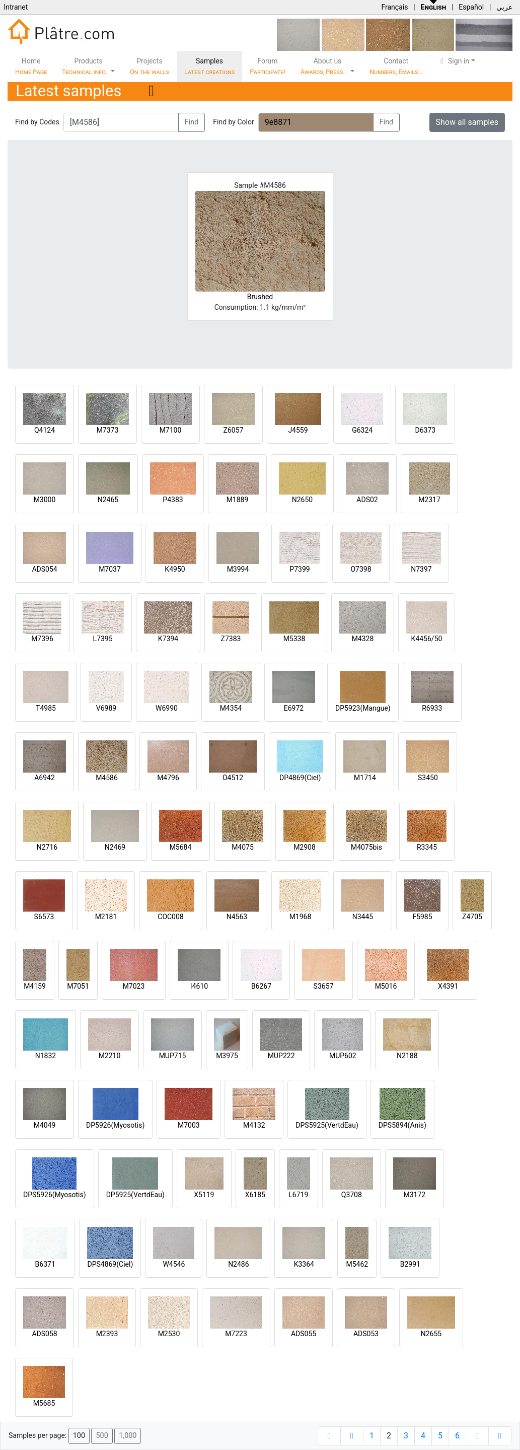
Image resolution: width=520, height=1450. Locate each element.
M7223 (236, 1334)
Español (471, 7)
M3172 (414, 1195)
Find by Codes (37, 122)
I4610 (199, 986)
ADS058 (44, 1334)
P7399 (299, 569)
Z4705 (472, 917)
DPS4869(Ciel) (110, 1264)
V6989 (106, 708)
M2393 (107, 1334)
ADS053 (366, 1334)
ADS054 (44, 569)
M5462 (357, 1264)
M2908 (304, 847)
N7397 (421, 569)
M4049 (45, 1125)
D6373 (425, 430)
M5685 (44, 1403)
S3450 (428, 778)
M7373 (108, 430)
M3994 (238, 569)
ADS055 (303, 1334)
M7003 (189, 1125)
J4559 (298, 430)
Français (394, 7)
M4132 (254, 1125)
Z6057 (234, 430)
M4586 (107, 778)
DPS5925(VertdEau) (326, 1125)
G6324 (362, 430)
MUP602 (342, 1056)
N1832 (45, 1056)
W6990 (167, 708)
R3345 (427, 847)
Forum (267, 66)
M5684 (181, 847)
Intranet (16, 7)
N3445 (362, 917)
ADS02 (367, 500)
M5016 (386, 986)
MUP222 (281, 1056)
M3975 (227, 1056)
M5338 (294, 639)
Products (85, 66)
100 (79, 1435)
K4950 (175, 569)
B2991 (410, 1264)
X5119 (204, 1195)
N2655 (431, 1334)
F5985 (422, 917)
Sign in (453, 61)
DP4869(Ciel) (300, 778)
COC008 (170, 917)
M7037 (110, 569)
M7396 (42, 639)
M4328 (363, 639)
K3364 (304, 1264)
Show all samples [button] (467, 122)
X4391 (448, 986)
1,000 (127, 1435)
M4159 (35, 986)
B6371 (45, 1264)
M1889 (238, 500)
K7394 (168, 639)
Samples (209, 66)
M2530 (169, 1334)
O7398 (360, 569)
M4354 (231, 708)
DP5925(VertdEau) (135, 1195)
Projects (149, 66)
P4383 (173, 500)
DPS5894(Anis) (402, 1125)
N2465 (108, 500)
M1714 (365, 778)
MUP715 (172, 1056)
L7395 (102, 639)
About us (325, 66)
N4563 (237, 917)
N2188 (407, 1056)
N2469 (115, 847)
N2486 (238, 1264)
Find (192, 122)
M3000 (45, 500)
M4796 (168, 778)
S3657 (324, 986)
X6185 (255, 1195)
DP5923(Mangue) (363, 708)
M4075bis (366, 847)
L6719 (298, 1195)
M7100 (171, 430)
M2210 (110, 1056)
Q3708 (351, 1195)
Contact (395, 66)
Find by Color (233, 122)
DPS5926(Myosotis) (54, 1195)
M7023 (134, 986)
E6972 (294, 708)
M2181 (106, 917)
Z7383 (231, 639)
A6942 (44, 778)
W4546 (174, 1264)
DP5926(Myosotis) (115, 1125)
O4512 (232, 778)
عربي (504, 7)
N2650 (302, 500)
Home (31, 66)
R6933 (432, 708)
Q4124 (44, 430)
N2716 (47, 847)
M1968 (300, 917)
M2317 (429, 500)
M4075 (243, 847)
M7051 (78, 986)
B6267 (261, 986)
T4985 (46, 708)
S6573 (44, 917)
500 (102, 1435)
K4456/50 (426, 639)
